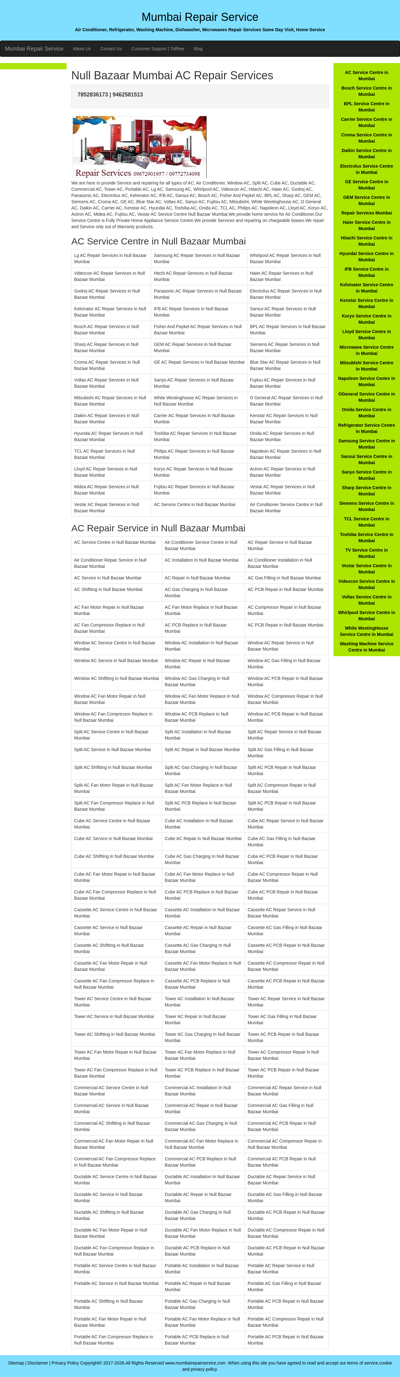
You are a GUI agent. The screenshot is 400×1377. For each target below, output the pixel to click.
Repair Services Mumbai (366, 212)
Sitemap (16, 1362)
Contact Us (111, 48)
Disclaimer (38, 1362)
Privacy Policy (65, 1362)
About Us (82, 48)
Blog (198, 48)
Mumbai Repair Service (34, 49)
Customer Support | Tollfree (157, 48)
